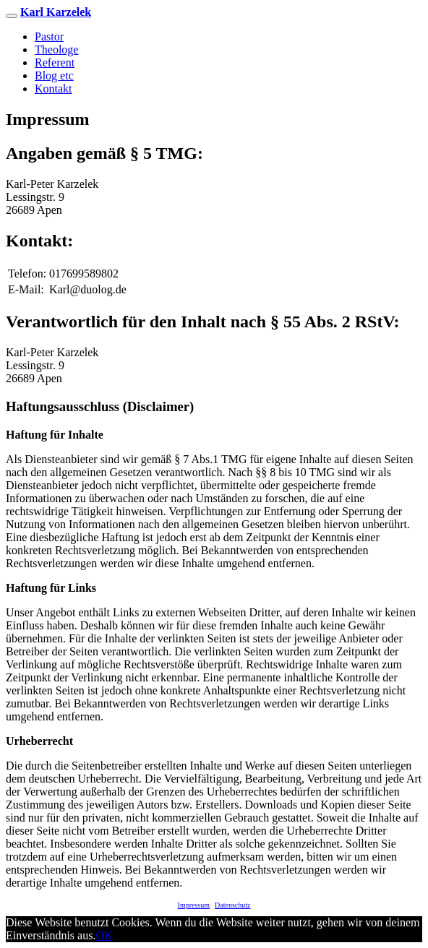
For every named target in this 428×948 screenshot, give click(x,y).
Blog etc (54, 75)
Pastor (49, 36)
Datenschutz (232, 905)
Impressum (194, 905)
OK (103, 935)
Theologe (56, 49)
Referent (54, 62)
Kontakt (53, 88)
